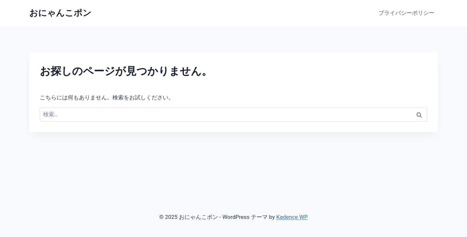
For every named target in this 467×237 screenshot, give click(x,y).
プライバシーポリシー (406, 13)
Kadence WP (292, 217)
